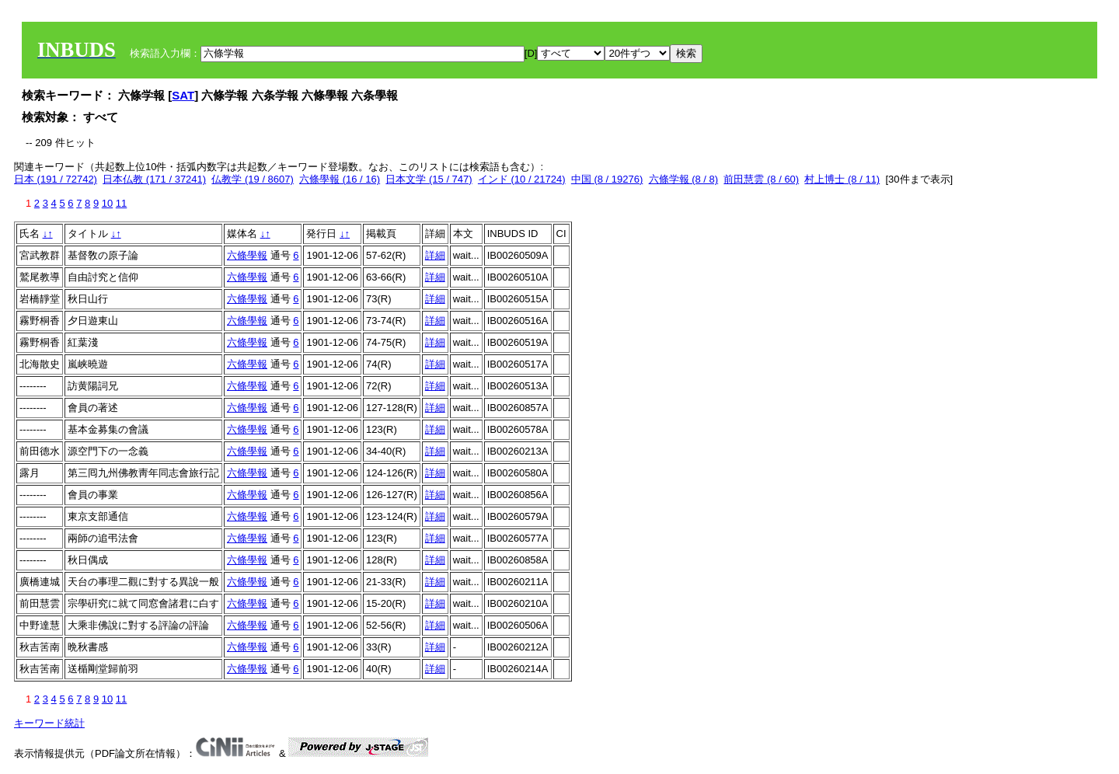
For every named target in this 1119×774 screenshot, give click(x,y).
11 (121, 203)
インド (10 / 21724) (522, 179)
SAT (183, 95)
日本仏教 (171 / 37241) (154, 179)
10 (107, 203)
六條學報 (247, 255)
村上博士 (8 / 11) (842, 179)
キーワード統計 (49, 723)
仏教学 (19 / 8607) (252, 179)
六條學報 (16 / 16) (339, 179)
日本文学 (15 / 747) (428, 179)
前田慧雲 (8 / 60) (761, 179)
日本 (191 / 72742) (55, 179)
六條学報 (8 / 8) (684, 179)
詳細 (435, 255)
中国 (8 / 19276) (607, 179)
